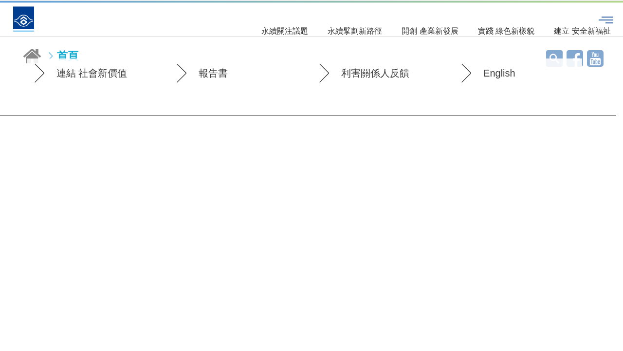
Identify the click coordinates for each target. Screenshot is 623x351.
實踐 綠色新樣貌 (452, 19)
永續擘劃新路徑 (302, 19)
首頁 (67, 56)
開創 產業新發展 (376, 19)
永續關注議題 (231, 19)
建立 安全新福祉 (529, 19)
